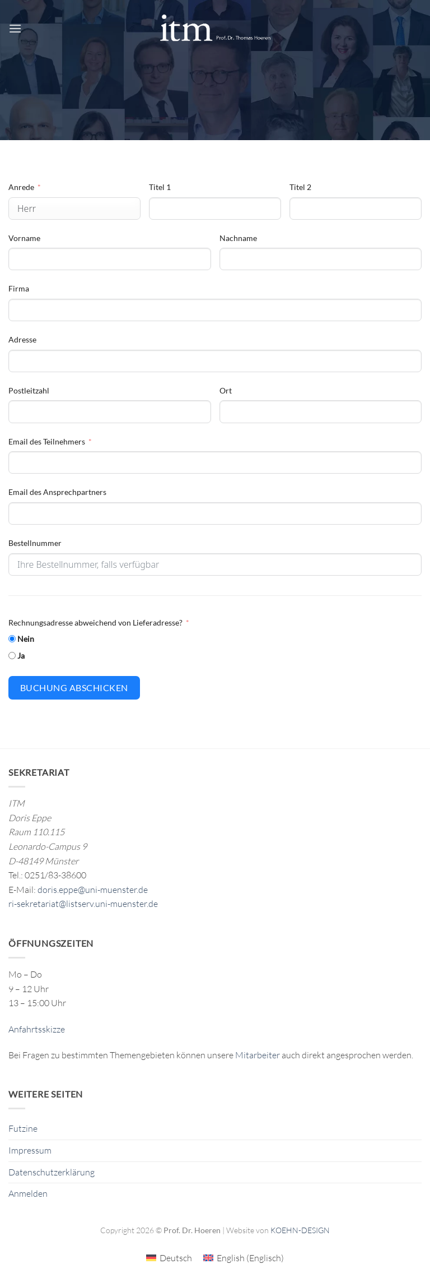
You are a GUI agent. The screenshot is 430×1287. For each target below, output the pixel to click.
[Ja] (12, 655)
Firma (18, 288)
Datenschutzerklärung (51, 1172)
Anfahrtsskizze (36, 1029)
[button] (15, 28)
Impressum (30, 1150)
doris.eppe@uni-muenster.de (93, 889)
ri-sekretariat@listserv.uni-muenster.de (83, 903)
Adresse (22, 339)
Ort (225, 390)
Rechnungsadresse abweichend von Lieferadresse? (95, 622)
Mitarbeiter (257, 1055)
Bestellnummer (35, 543)
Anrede (21, 187)
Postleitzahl (28, 390)
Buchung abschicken (74, 687)
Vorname (24, 238)
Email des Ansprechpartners (57, 492)
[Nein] (12, 638)
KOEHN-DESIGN (300, 1230)
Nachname (238, 238)
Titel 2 (300, 187)
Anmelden (28, 1193)
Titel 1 (160, 187)
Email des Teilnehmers (46, 441)
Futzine (23, 1128)
